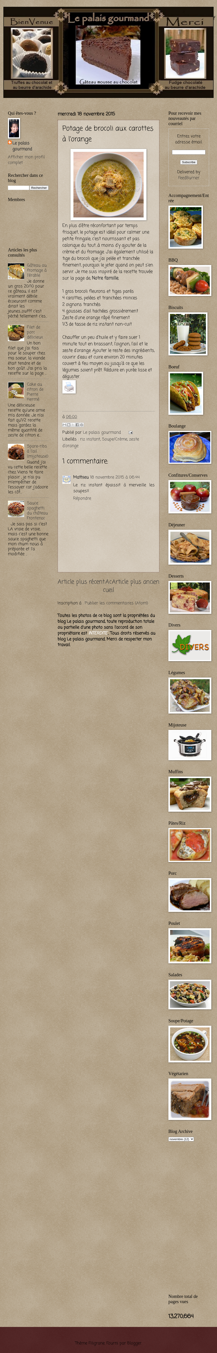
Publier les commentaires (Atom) (116, 603)
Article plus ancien (135, 582)
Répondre (82, 498)
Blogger (134, 1343)
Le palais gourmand (102, 432)
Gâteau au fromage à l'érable (37, 270)
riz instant (90, 439)
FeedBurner (188, 178)
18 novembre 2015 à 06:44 (115, 477)
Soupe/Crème (114, 439)
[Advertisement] (26, 634)
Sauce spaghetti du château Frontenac (37, 510)
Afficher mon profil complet (26, 160)
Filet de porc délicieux (35, 332)
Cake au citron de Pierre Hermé (35, 392)
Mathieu (81, 477)
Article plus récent (81, 582)
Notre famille (105, 278)
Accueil (108, 586)
